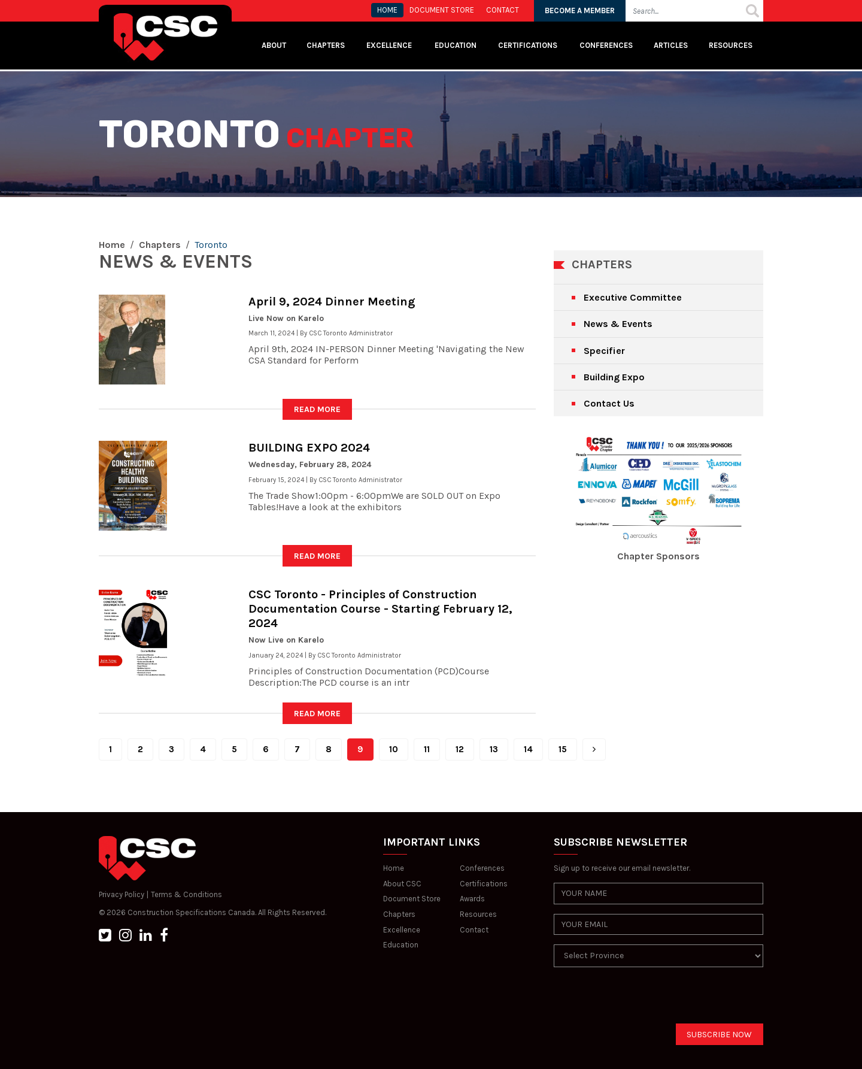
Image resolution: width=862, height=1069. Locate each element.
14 (528, 749)
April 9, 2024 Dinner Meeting (331, 301)
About (274, 45)
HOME (387, 9)
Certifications (527, 45)
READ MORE (317, 409)
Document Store (412, 898)
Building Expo (614, 377)
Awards (472, 898)
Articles (671, 45)
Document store (441, 9)
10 (393, 749)
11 (427, 749)
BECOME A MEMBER (580, 10)
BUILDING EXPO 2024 (309, 448)
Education (400, 944)
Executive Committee (633, 297)
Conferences (606, 45)
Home (112, 244)
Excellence (390, 45)
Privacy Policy (121, 894)
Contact (474, 929)
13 (494, 749)
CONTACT (502, 9)
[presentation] (645, 1000)
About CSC (402, 883)
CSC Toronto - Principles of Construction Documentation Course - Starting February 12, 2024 (380, 609)
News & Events (618, 323)
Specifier (604, 350)
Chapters (325, 45)
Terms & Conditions (186, 894)
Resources (730, 45)
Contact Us (609, 403)
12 (460, 749)
